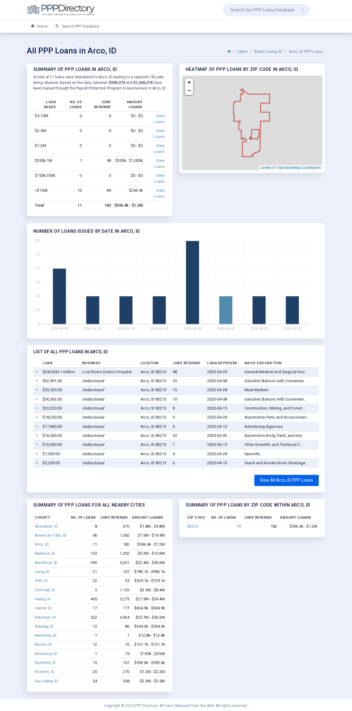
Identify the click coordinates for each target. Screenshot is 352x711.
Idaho (243, 51)
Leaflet (266, 167)
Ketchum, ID (45, 617)
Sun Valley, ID (46, 681)
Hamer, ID (43, 608)
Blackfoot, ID (46, 562)
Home (39, 26)
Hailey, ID (43, 599)
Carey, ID (42, 571)
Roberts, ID (44, 671)
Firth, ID (41, 580)
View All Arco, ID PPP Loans (286, 480)
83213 (192, 526)
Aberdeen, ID (46, 526)
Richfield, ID (45, 662)
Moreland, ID (46, 653)
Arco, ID (42, 544)
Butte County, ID (268, 51)
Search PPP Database (77, 26)
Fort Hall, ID (45, 590)
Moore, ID (43, 644)
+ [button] (189, 82)
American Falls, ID (51, 535)
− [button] (189, 90)
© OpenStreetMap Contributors (297, 167)
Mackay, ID (44, 626)
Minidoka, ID (46, 635)
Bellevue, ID (45, 553)
